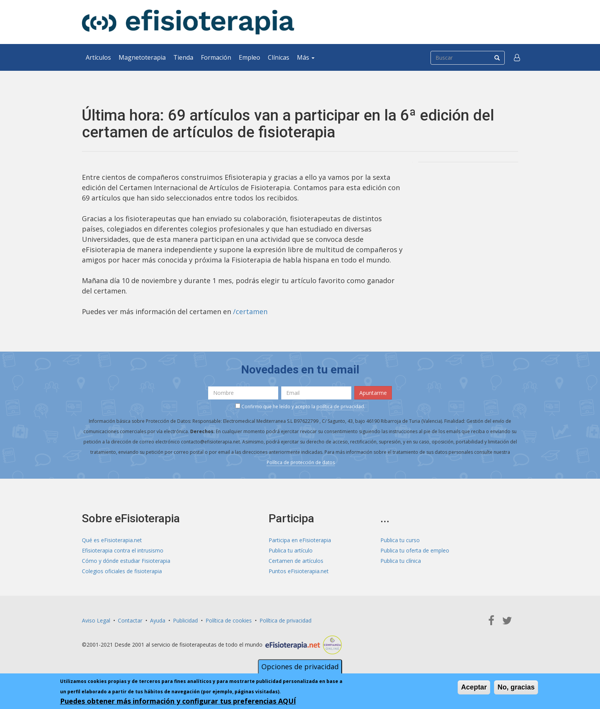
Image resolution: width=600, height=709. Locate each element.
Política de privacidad (285, 620)
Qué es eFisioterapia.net (112, 540)
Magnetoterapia (142, 57)
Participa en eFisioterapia (300, 540)
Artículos (98, 57)
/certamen (250, 311)
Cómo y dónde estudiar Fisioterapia (126, 560)
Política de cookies (228, 620)
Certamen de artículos (296, 560)
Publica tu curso (400, 540)
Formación (216, 57)
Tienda (183, 57)
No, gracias (516, 687)
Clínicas (278, 57)
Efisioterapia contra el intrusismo (122, 550)
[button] (517, 57)
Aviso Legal (96, 620)
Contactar (130, 620)
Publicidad (185, 620)
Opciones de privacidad (300, 667)
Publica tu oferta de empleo (414, 550)
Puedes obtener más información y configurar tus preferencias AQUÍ (178, 701)
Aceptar (474, 687)
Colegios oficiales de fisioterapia (122, 571)
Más (306, 57)
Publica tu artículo (291, 550)
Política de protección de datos (301, 462)
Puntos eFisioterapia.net (299, 571)
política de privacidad (340, 406)
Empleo (249, 57)
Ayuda (157, 620)
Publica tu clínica (400, 560)
